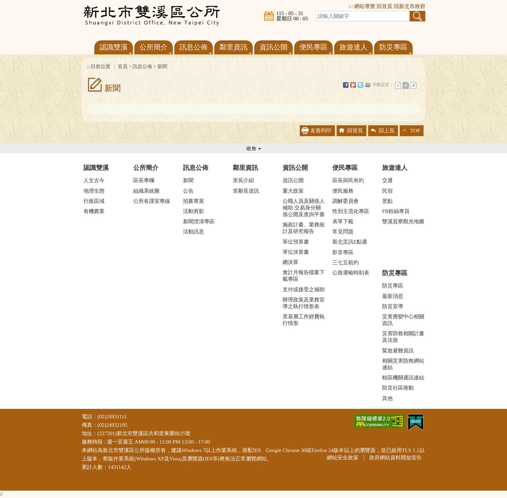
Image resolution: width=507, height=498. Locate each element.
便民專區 (345, 167)
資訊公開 (295, 167)
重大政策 (293, 191)
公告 (188, 191)
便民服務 (342, 191)
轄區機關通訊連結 (403, 377)
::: (351, 6)
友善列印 (368, 85)
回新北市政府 (409, 6)
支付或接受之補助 (304, 289)
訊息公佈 (142, 66)
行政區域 (93, 201)
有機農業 (93, 211)
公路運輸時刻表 (350, 272)
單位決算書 (296, 252)
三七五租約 (345, 262)
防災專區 (394, 273)
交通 (387, 180)
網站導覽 (364, 6)
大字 (414, 85)
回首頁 (384, 6)
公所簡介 (145, 167)
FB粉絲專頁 (396, 211)
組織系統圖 (146, 191)
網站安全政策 (342, 457)
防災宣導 (392, 306)
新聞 (162, 66)
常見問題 (342, 231)
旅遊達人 (394, 167)
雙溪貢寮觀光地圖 (403, 221)
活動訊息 (193, 231)
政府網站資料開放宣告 (395, 457)
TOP (415, 130)
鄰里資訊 (245, 167)
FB (346, 85)
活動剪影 (193, 211)
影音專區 (342, 252)
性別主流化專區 (350, 211)
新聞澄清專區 (199, 221)
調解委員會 (345, 201)
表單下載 (342, 221)
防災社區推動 (398, 388)
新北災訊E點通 (349, 242)
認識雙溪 (96, 167)
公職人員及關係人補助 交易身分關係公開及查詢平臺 (304, 207)
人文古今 (93, 180)
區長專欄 (143, 180)
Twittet (360, 85)
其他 (387, 398)
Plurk (353, 85)
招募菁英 (193, 201)
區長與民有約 (348, 180)
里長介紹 (243, 180)
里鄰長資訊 (246, 191)
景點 (387, 201)
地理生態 (93, 191)
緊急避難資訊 (398, 350)
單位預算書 (296, 242)
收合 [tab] (253, 148)
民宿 (387, 191)
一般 (406, 85)
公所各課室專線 (151, 201)
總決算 (290, 262)
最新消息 (392, 296)
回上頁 (386, 130)
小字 (398, 85)
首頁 (123, 66)
